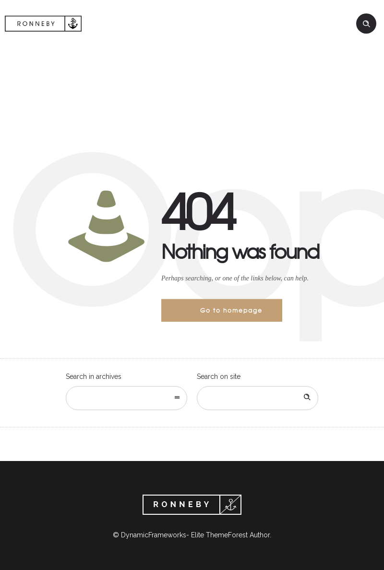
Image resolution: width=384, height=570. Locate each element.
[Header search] (366, 24)
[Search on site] (257, 398)
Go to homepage (231, 310)
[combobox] (126, 398)
